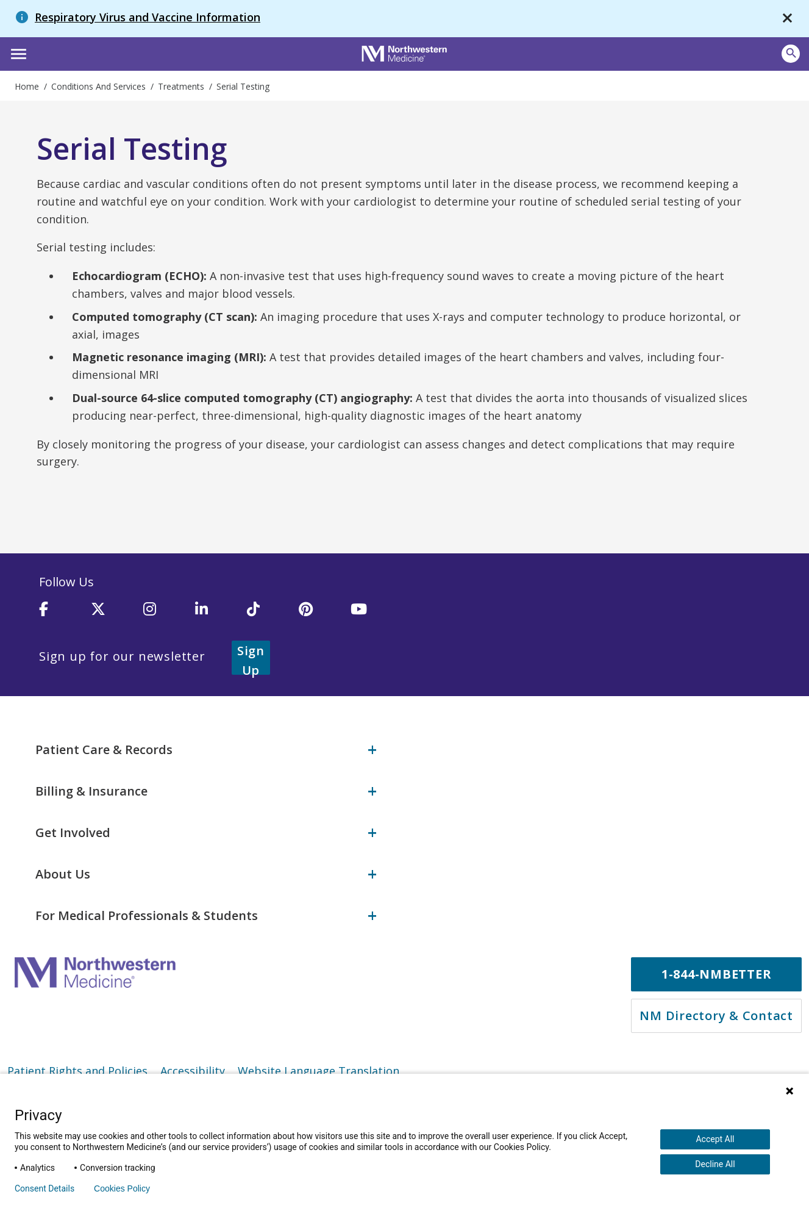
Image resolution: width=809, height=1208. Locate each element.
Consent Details (44, 1188)
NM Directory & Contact (716, 1013)
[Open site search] (791, 54)
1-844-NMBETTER (716, 971)
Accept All (715, 1139)
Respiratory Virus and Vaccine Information (147, 17)
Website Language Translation (318, 1068)
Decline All (715, 1164)
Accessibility (192, 1068)
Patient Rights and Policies (77, 1068)
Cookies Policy (122, 1188)
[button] (16, 52)
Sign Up (265, 656)
